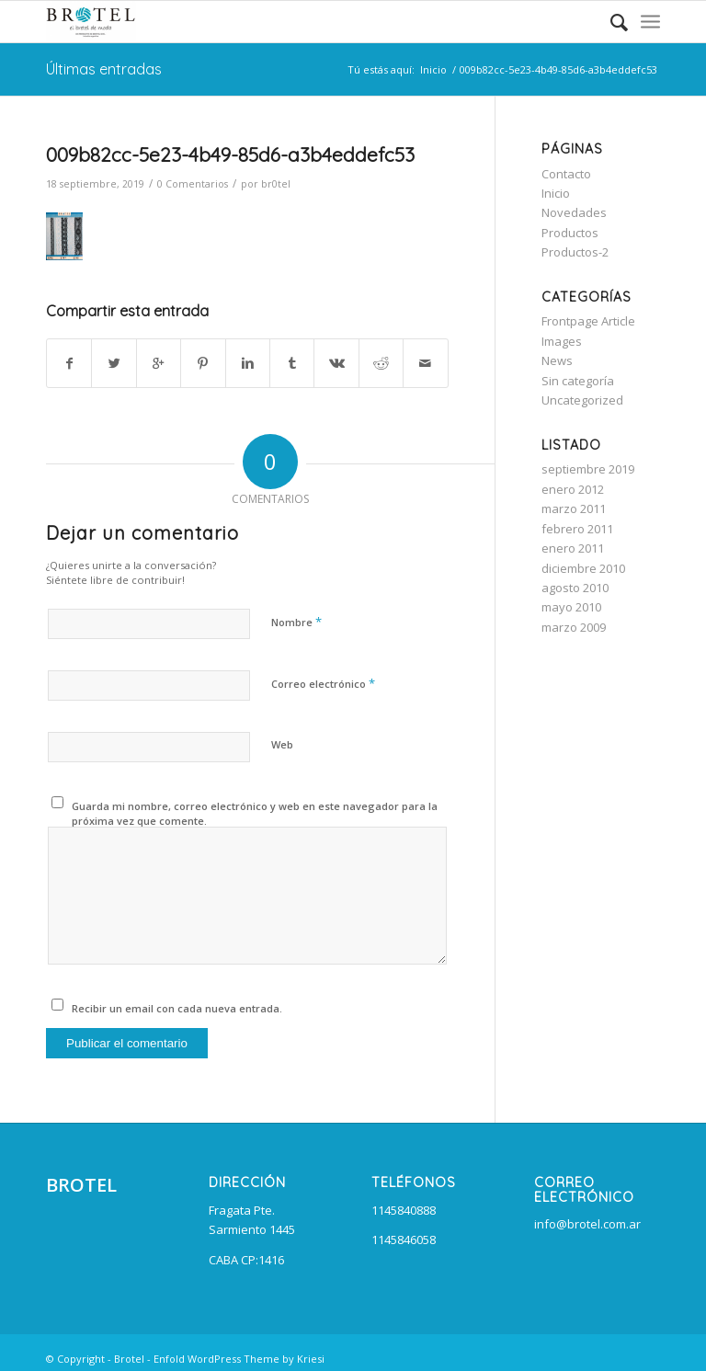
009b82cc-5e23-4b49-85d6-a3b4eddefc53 (230, 154)
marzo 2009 (573, 627)
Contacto (566, 174)
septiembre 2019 (587, 469)
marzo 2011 (573, 508)
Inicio (433, 69)
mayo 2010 (571, 607)
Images (561, 341)
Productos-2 (575, 252)
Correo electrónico (323, 683)
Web (282, 744)
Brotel (129, 1358)
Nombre (296, 621)
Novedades (574, 212)
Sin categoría (577, 380)
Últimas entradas (104, 69)
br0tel (275, 183)
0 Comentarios (192, 183)
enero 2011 (572, 548)
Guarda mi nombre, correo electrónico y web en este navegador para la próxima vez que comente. (255, 813)
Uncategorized (582, 400)
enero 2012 (572, 489)
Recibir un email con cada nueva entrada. (177, 1008)
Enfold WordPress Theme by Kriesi (239, 1358)
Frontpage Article (588, 321)
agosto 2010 (575, 587)
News (557, 360)
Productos (569, 232)
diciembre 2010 (583, 568)
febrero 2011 (577, 528)
